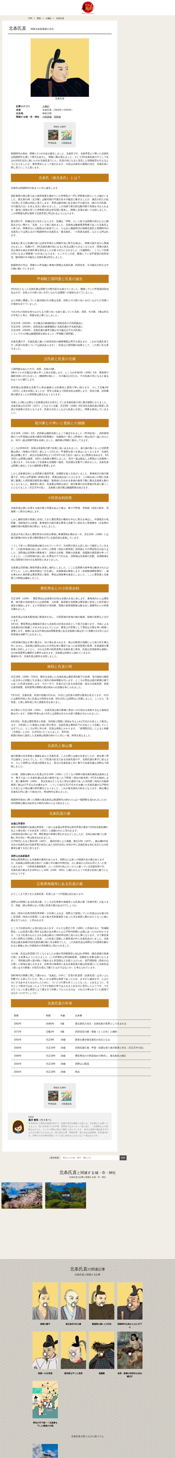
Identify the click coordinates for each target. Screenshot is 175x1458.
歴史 (39, 18)
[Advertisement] (81, 1232)
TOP (30, 18)
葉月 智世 (33, 1123)
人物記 (48, 18)
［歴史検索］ (54, 1160)
